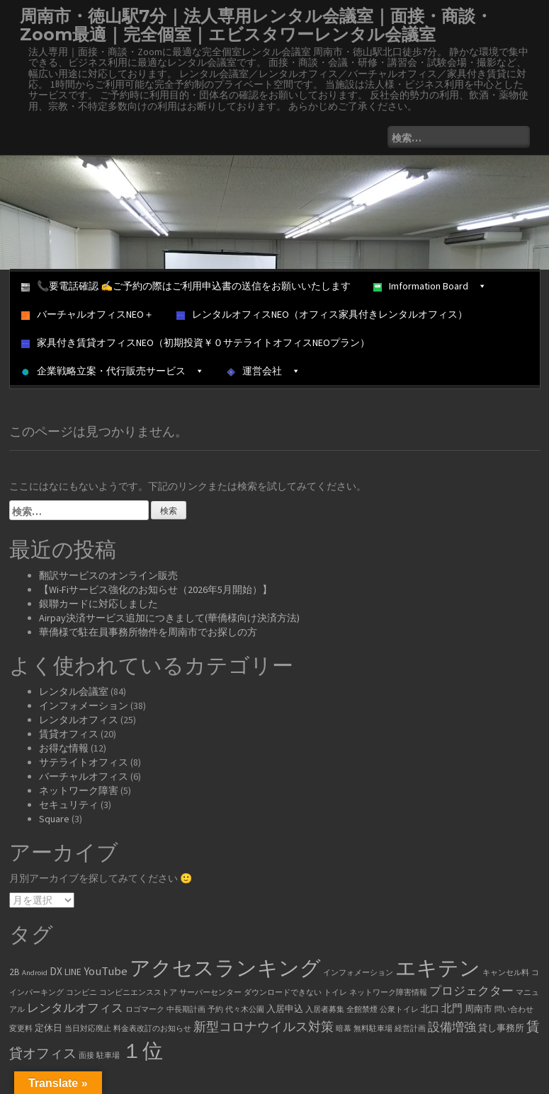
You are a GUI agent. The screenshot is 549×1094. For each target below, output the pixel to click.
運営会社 (263, 371)
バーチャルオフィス (83, 776)
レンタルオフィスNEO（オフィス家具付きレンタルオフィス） (322, 314)
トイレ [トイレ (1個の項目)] (335, 992)
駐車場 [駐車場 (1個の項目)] (108, 1055)
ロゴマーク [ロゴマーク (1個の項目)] (144, 1009)
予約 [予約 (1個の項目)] (215, 1009)
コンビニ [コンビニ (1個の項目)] (81, 992)
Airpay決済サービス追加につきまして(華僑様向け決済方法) (169, 617)
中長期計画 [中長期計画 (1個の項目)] (185, 1009)
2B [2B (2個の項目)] (14, 972)
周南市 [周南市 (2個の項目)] (478, 1009)
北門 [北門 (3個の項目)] (452, 1008)
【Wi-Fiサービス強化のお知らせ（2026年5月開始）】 (155, 589)
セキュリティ (68, 804)
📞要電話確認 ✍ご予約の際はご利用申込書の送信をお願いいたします (186, 286)
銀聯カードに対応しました (98, 603)
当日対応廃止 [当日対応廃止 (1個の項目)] (87, 1028)
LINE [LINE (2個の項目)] (72, 972)
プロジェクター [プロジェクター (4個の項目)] (471, 991)
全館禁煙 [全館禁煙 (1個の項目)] (362, 1009)
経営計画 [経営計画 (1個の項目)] (410, 1028)
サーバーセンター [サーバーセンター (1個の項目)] (210, 992)
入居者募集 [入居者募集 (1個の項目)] (324, 1009)
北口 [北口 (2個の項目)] (430, 1009)
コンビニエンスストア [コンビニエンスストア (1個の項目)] (138, 992)
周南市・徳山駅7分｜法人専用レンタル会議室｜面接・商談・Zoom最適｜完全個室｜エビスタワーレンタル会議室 (256, 25)
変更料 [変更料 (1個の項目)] (21, 1028)
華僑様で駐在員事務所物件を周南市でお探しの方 (148, 632)
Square (54, 818)
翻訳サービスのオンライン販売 (108, 575)
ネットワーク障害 (78, 790)
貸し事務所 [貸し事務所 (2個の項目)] (501, 1028)
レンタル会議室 (73, 691)
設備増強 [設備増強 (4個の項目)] (452, 1027)
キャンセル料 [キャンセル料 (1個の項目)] (505, 972)
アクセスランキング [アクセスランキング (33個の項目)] (225, 968)
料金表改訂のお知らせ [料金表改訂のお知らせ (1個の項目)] (152, 1028)
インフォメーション (83, 705)
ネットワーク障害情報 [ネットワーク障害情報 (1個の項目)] (388, 992)
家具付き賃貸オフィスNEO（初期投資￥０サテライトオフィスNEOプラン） (195, 342)
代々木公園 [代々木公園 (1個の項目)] (244, 1009)
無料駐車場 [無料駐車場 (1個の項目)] (372, 1028)
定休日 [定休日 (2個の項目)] (48, 1028)
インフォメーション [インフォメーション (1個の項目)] (358, 972)
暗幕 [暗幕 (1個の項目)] (343, 1028)
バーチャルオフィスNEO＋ (87, 314)
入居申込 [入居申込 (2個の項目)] (284, 1009)
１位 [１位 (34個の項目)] (142, 1050)
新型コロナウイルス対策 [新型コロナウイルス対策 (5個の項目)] (263, 1027)
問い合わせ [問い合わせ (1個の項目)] (513, 1009)
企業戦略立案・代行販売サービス (112, 371)
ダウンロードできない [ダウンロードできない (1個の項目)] (283, 992)
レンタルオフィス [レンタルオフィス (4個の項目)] (75, 1008)
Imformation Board (430, 286)
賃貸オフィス (68, 733)
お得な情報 (64, 748)
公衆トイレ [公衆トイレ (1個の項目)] (399, 1009)
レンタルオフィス (78, 719)
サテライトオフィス (83, 762)
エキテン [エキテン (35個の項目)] (437, 968)
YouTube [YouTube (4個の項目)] (106, 971)
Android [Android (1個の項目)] (34, 972)
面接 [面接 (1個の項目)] (86, 1055)
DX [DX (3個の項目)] (56, 971)
